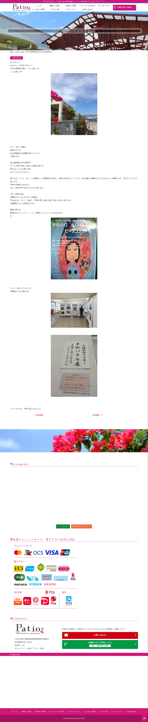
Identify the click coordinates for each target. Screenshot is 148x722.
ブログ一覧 (55, 9)
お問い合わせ (87, 9)
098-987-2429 (122, 7)
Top (11, 52)
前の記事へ (40, 415)
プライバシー (71, 9)
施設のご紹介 (55, 6)
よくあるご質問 (39, 9)
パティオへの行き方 (87, 6)
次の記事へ (96, 415)
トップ (38, 6)
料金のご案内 (71, 6)
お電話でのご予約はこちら (100, 644)
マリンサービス (104, 6)
